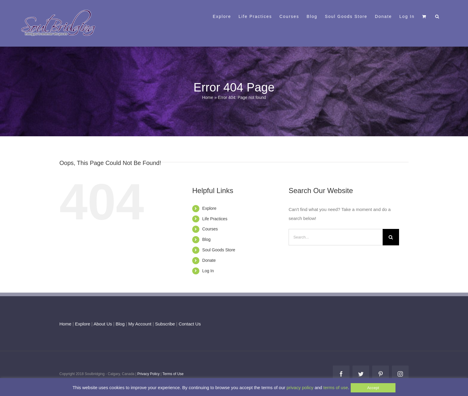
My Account (140, 323)
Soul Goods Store (218, 249)
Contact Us (189, 323)
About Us (103, 323)
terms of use (335, 387)
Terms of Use (173, 374)
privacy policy (300, 387)
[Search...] (336, 237)
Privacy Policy (148, 374)
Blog (206, 239)
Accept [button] (373, 388)
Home (207, 97)
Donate (209, 260)
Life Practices (214, 218)
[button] (437, 16)
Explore (209, 208)
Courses (210, 229)
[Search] (391, 237)
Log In (208, 270)
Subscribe (165, 323)
